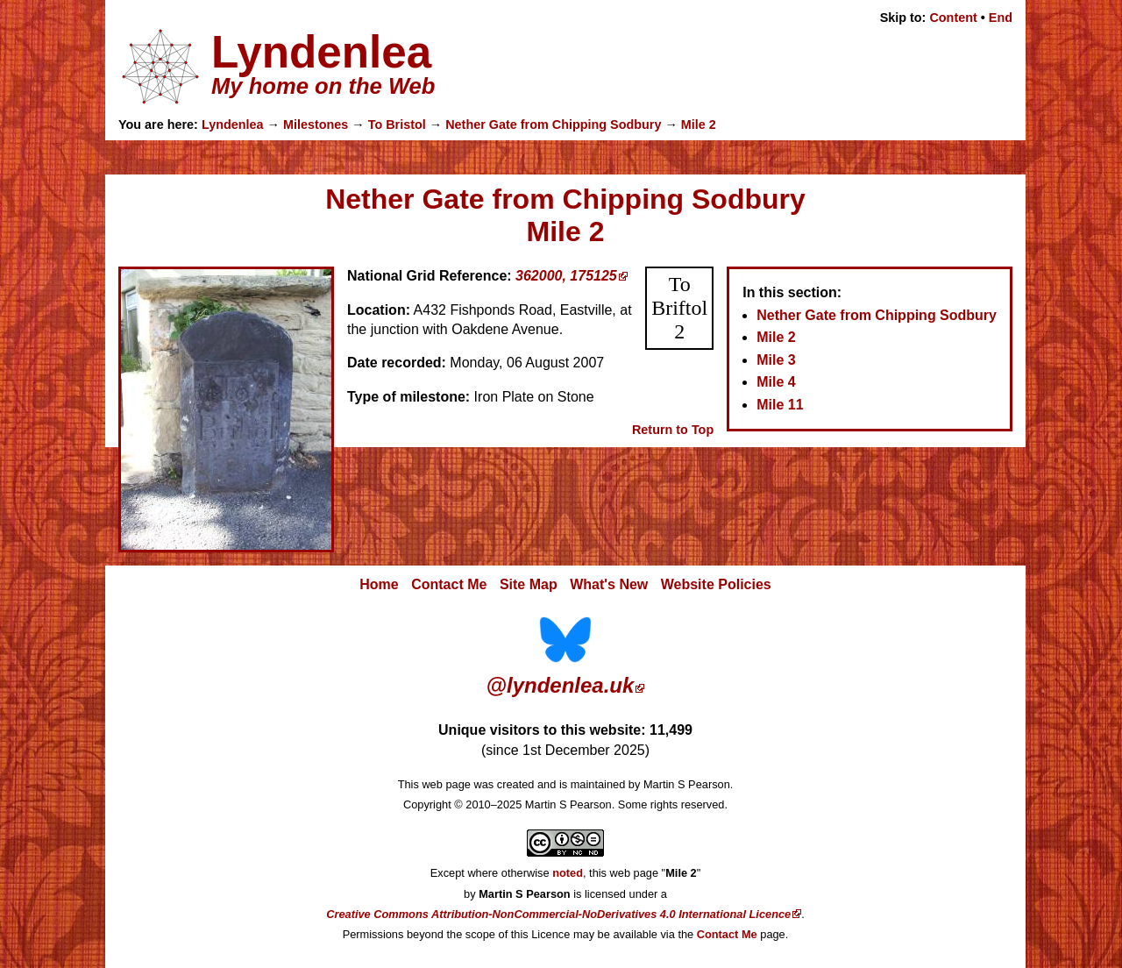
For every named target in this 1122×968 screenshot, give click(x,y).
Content (952, 18)
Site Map (528, 584)
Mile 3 (775, 359)
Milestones (315, 124)
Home (378, 584)
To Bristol (397, 124)
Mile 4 (775, 381)
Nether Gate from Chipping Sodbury (553, 124)
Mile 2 (698, 124)
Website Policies (716, 584)
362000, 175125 (566, 275)
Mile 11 (779, 404)
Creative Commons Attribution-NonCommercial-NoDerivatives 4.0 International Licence (558, 914)
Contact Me (448, 584)
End (1000, 18)
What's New (609, 584)
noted (567, 872)
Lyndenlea (233, 124)
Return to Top (673, 430)
